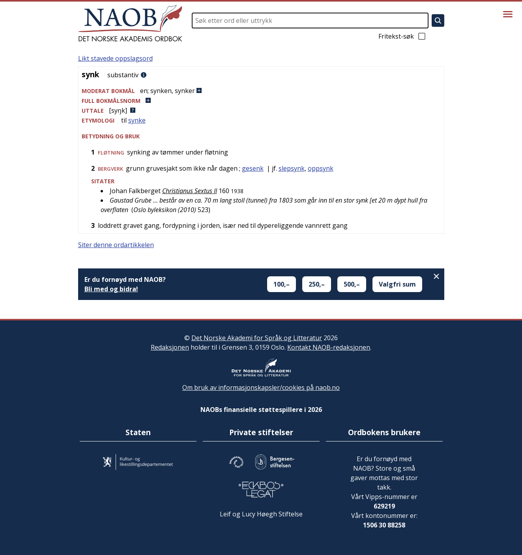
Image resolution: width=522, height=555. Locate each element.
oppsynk (320, 168)
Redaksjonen (170, 347)
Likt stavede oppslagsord (115, 58)
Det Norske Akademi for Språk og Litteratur (256, 337)
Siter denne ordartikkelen (116, 244)
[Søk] (438, 20)
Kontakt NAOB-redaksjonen (328, 347)
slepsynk (292, 168)
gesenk (253, 168)
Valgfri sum (397, 284)
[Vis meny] (508, 14)
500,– (352, 284)
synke (137, 120)
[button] (261, 91)
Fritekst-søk (402, 36)
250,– (317, 284)
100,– (281, 284)
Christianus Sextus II (189, 190)
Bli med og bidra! (111, 289)
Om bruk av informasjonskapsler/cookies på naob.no (261, 387)
